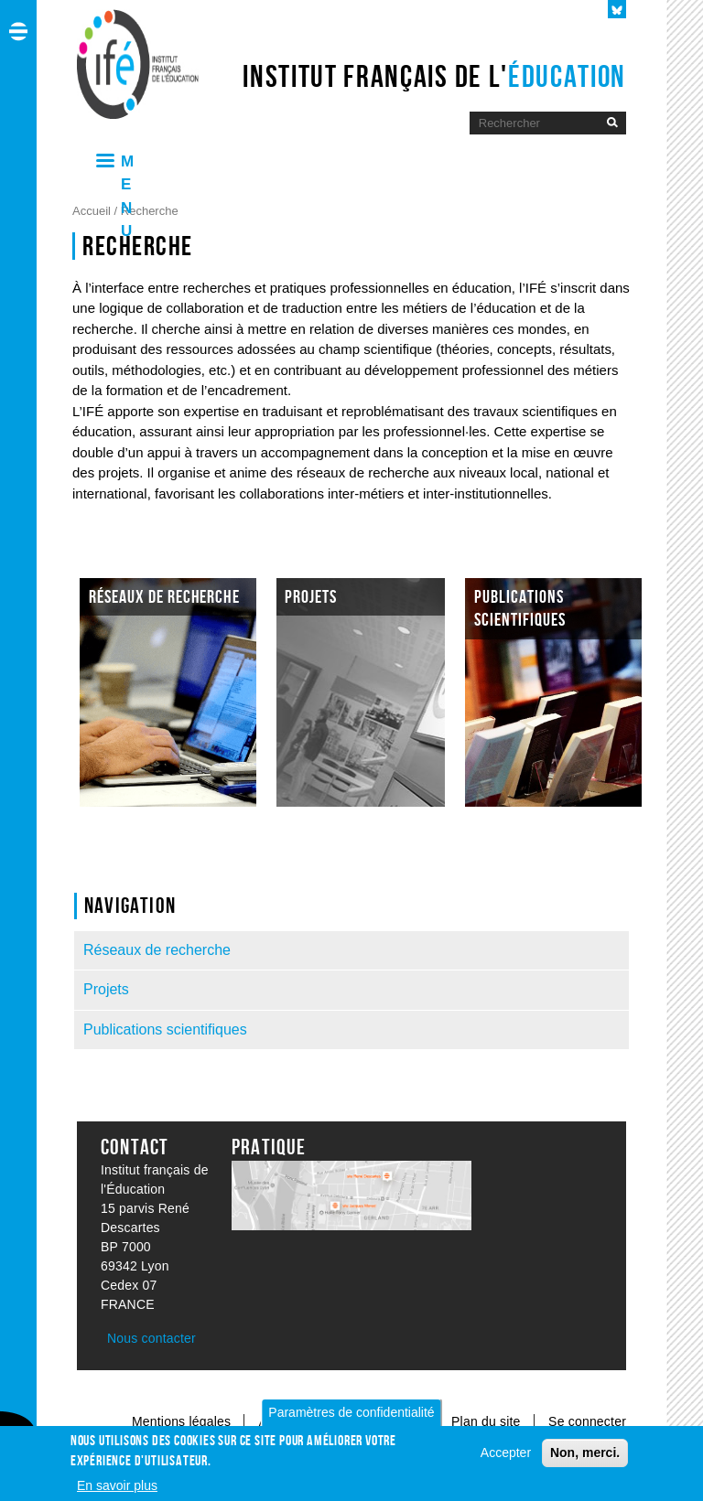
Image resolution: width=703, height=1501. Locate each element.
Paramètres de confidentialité (351, 1418)
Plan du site (488, 1421)
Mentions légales (181, 1421)
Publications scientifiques (165, 1029)
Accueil (93, 211)
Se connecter (587, 1421)
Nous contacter (151, 1338)
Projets (106, 989)
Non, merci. (585, 1459)
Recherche (149, 211)
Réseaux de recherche (157, 950)
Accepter (506, 1459)
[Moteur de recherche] (534, 123)
